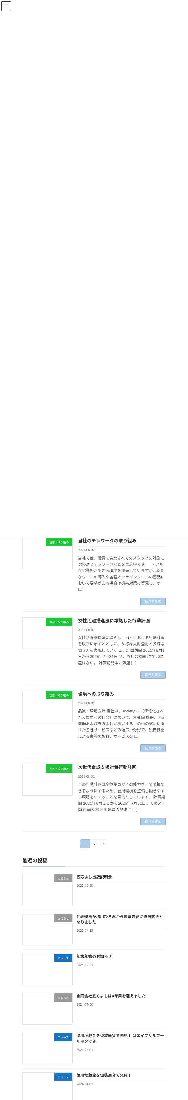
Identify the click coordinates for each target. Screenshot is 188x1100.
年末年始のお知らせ (94, 956)
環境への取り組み (96, 693)
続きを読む (153, 601)
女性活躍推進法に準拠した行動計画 (114, 620)
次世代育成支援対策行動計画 (107, 767)
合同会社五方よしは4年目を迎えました (111, 995)
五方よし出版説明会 (94, 877)
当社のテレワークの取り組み (107, 540)
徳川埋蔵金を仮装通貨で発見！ (104, 1075)
